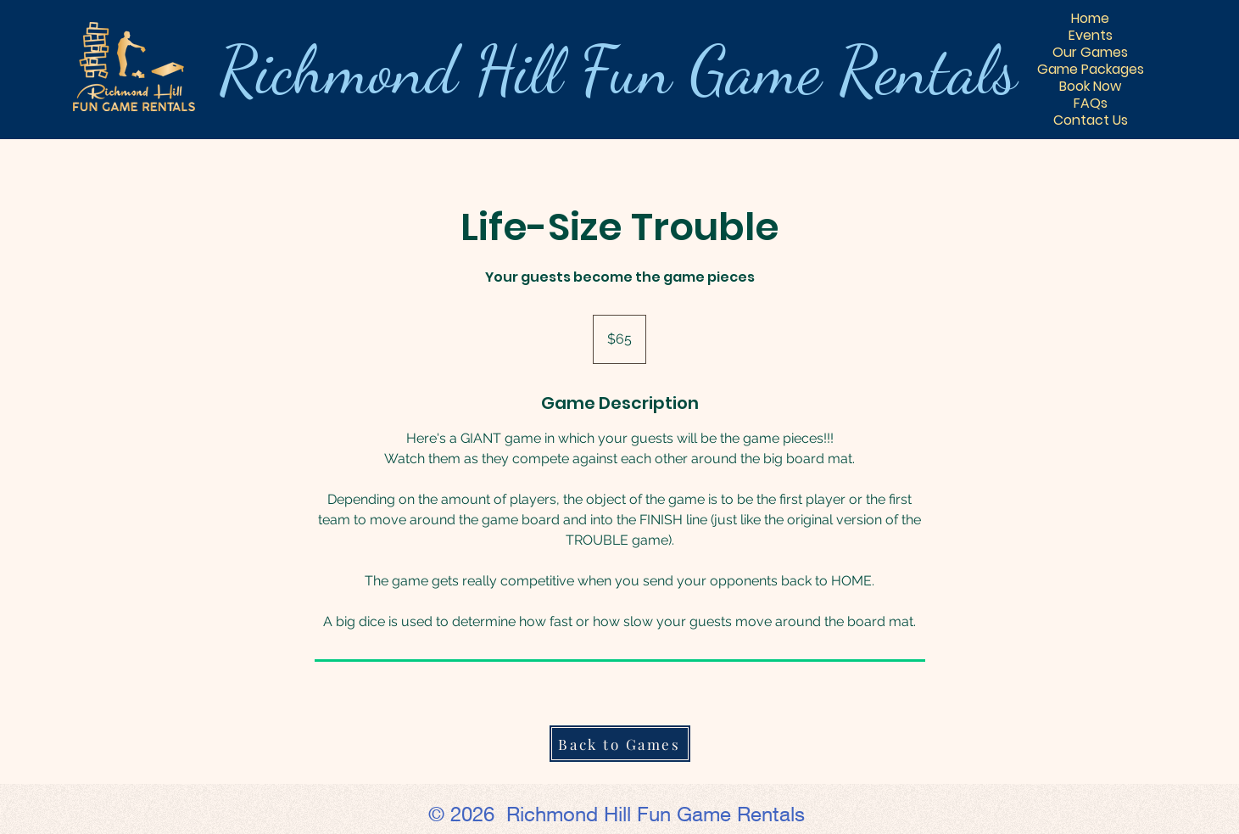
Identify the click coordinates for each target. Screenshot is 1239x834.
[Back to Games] (620, 744)
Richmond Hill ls (618, 70)
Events (1091, 35)
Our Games (1090, 52)
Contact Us (1090, 120)
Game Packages (1090, 69)
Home (1090, 18)
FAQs (1091, 103)
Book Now (1090, 86)
